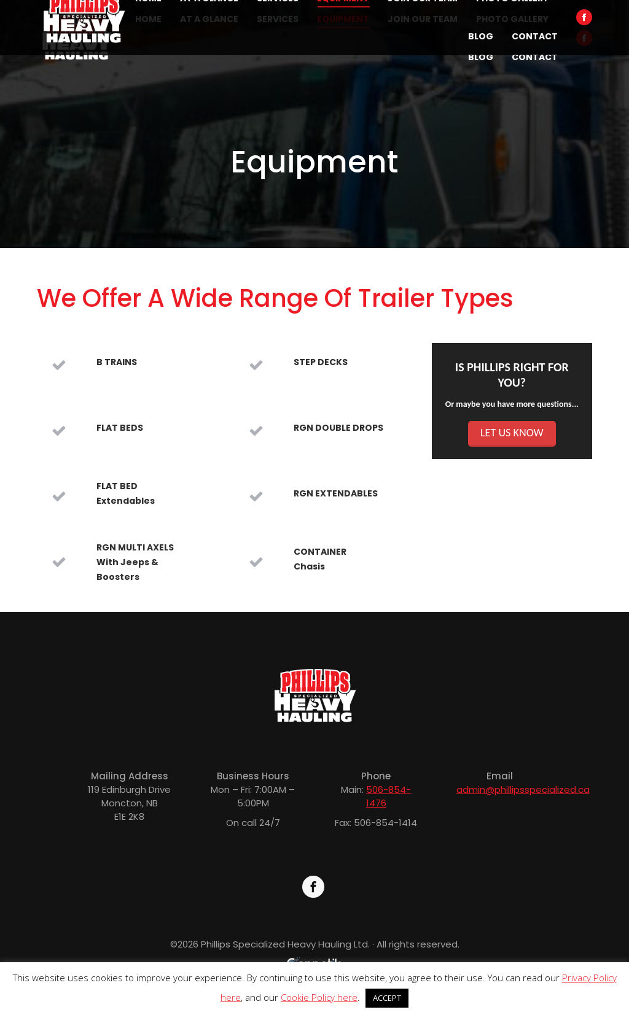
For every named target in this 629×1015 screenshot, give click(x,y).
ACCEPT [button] (387, 997)
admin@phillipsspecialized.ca (523, 789)
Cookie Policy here (319, 997)
